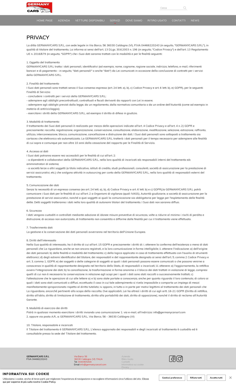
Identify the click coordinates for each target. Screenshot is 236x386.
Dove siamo (134, 20)
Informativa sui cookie (133, 364)
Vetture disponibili (90, 20)
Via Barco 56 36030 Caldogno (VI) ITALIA (88, 358)
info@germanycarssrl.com (93, 364)
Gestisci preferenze (172, 377)
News (195, 20)
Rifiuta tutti (196, 377)
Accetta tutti (216, 377)
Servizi (115, 20)
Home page (45, 20)
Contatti (179, 20)
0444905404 (85, 362)
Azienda (64, 20)
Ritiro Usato (157, 20)
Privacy (125, 367)
